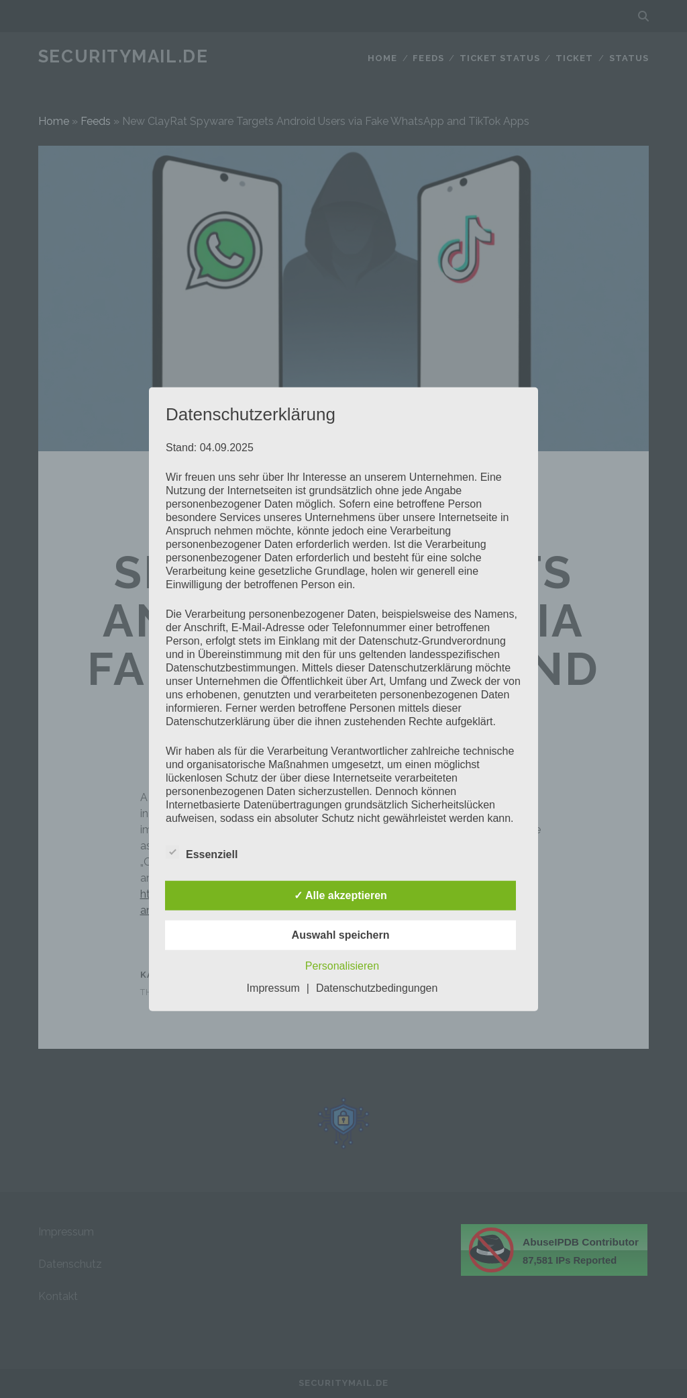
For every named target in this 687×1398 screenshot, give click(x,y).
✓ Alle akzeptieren (340, 894)
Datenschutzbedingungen (376, 987)
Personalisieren (342, 965)
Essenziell (201, 852)
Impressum (273, 987)
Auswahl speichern (341, 934)
